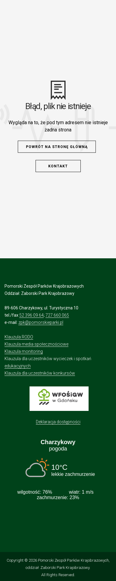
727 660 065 (57, 315)
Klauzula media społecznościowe (36, 344)
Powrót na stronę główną (57, 147)
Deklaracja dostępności (58, 421)
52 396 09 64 (31, 315)
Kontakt (58, 166)
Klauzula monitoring (24, 351)
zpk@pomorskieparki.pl (40, 322)
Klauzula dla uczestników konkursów (40, 373)
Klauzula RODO (19, 336)
